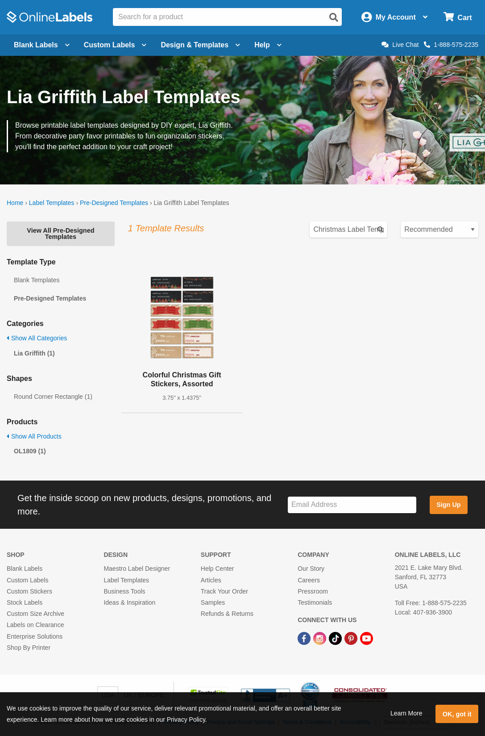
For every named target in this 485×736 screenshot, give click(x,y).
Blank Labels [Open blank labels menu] (42, 45)
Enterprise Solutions (34, 636)
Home (15, 202)
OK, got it (457, 714)
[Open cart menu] (457, 17)
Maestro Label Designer (137, 568)
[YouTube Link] (366, 637)
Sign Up (448, 504)
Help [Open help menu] (268, 45)
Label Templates (52, 202)
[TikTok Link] (336, 637)
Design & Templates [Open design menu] (200, 45)
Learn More (406, 713)
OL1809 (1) (30, 451)
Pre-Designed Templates (114, 202)
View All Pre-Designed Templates (60, 233)
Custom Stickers (29, 591)
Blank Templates (36, 280)
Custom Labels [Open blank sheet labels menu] (115, 45)
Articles (211, 580)
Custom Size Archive (35, 613)
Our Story (311, 568)
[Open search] (334, 17)
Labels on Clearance (35, 624)
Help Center (217, 568)
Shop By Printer (28, 647)
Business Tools (124, 591)
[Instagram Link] (320, 637)
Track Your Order (224, 591)
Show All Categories (37, 338)
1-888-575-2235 (451, 44)
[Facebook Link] (305, 637)
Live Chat (400, 45)
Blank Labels (24, 568)
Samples (213, 602)
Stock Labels (24, 602)
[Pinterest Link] (351, 637)
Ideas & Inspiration (129, 602)
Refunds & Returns (227, 613)
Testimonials (315, 602)
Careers (309, 580)
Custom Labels (27, 580)
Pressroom (313, 591)
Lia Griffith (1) (34, 353)
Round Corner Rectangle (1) (53, 396)
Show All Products (34, 436)
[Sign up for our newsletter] (352, 505)
